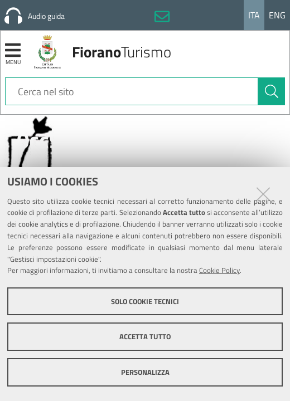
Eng (277, 15)
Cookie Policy (219, 270)
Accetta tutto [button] (145, 336)
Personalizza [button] (145, 372)
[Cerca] (271, 91)
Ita (254, 15)
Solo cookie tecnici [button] (145, 301)
